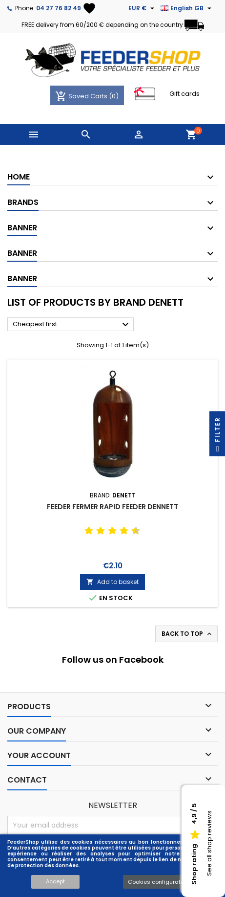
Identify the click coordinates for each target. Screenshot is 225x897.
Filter (217, 436)
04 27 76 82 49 (58, 8)
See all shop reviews (209, 843)
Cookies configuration (158, 882)
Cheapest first (72, 325)
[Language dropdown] (187, 8)
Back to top (187, 633)
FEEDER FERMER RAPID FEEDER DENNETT (112, 507)
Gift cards (184, 93)
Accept (55, 881)
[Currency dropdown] (142, 8)
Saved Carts (82, 96)
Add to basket (112, 582)
